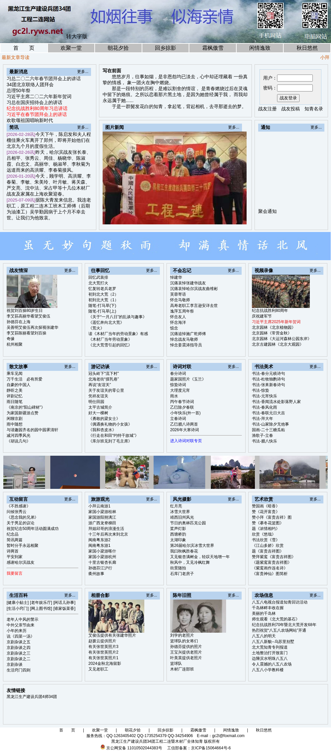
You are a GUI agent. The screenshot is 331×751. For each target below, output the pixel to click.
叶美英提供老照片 (186, 658)
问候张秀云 (16, 511)
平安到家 (15, 556)
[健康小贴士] (18, 602)
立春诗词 (178, 418)
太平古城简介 (100, 407)
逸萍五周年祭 (182, 311)
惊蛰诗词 (178, 384)
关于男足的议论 (20, 523)
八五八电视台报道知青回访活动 (279, 602)
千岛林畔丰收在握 (268, 608)
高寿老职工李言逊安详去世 (194, 305)
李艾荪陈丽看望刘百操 (26, 333)
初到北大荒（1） (103, 300)
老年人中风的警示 (22, 619)
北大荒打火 (98, 283)
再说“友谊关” (99, 384)
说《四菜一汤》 (20, 636)
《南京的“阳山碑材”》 (26, 407)
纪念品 (13, 534)
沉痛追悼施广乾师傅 (188, 333)
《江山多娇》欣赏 (268, 545)
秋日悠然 (307, 48)
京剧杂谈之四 (18, 647)
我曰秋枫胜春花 (184, 551)
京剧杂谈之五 (18, 642)
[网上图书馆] (41, 608)
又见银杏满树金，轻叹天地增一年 (200, 556)
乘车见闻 (15, 373)
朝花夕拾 (118, 48)
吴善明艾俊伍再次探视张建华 (32, 327)
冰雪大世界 (180, 511)
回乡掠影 (165, 48)
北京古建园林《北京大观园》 (278, 344)
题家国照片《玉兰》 (188, 379)
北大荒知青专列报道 (270, 647)
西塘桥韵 (178, 534)
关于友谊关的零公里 (106, 390)
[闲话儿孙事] (64, 602)
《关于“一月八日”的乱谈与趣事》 (117, 317)
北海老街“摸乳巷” (103, 379)
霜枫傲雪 (212, 48)
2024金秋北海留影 (104, 663)
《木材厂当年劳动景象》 (110, 339)
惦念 (174, 328)
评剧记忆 (15, 396)
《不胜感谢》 (18, 506)
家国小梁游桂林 (102, 511)
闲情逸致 (259, 48)
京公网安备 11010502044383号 (134, 748)
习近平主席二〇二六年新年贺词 (39, 96)
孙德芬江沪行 (100, 568)
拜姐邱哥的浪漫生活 (106, 528)
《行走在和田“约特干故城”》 (113, 435)
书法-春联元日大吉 (268, 413)
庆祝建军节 (262, 316)
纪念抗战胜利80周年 (270, 310)
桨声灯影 (178, 528)
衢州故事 (96, 573)
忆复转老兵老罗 (102, 288)
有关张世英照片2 (103, 652)
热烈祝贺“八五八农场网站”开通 (279, 630)
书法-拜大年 (262, 418)
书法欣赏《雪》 (266, 540)
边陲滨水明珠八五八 (270, 658)
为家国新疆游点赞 (22, 413)
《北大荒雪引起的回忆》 (110, 345)
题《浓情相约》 (266, 528)
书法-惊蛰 (260, 390)
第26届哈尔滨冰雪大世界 (192, 545)
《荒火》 (96, 328)
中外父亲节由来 (20, 625)
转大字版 (76, 36)
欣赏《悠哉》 (264, 534)
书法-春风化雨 (264, 407)
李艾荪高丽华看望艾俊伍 (28, 316)
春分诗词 (178, 373)
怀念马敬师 (180, 300)
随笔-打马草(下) (102, 305)
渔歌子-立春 (262, 435)
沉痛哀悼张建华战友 (188, 283)
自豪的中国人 (18, 384)
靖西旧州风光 (182, 517)
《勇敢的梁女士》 (104, 418)
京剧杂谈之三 (18, 653)
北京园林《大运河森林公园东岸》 (281, 338)
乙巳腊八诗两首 (184, 424)
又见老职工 (98, 669)
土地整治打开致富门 (270, 653)
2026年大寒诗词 (184, 430)
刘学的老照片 (182, 635)
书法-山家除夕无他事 (270, 424)
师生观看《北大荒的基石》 (276, 619)
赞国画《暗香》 (266, 506)
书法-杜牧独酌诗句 (268, 379)
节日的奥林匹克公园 (188, 523)
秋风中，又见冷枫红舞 (190, 562)
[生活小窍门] (18, 608)
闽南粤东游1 (99, 545)
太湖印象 (178, 540)
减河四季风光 (18, 435)
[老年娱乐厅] (41, 602)
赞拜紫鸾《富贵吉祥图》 (274, 556)
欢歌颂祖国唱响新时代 (30, 120)
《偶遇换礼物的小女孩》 (110, 424)
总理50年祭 (18, 90)
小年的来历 (16, 630)
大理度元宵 (180, 390)
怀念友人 (178, 317)
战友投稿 (290, 108)
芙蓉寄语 (178, 294)
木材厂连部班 (182, 669)
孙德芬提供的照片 (186, 646)
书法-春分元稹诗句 (268, 373)
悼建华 (176, 277)
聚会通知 (267, 213)
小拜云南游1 (99, 506)
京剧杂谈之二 (18, 659)
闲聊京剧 (15, 418)
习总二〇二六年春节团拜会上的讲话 (44, 78)
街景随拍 (178, 568)
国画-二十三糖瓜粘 (268, 430)
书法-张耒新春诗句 (268, 384)
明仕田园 (96, 401)
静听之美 (15, 390)
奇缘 (11, 338)
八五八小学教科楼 (268, 669)
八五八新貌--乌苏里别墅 (273, 641)
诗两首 (13, 551)
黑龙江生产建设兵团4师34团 (32, 696)
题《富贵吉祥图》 (268, 551)
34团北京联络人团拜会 (30, 84)
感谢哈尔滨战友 (20, 562)
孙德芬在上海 (18, 321)
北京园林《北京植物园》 (274, 327)
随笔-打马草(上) (102, 311)
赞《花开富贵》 (266, 511)
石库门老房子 (182, 573)
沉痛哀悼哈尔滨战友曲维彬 (194, 288)
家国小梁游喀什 (102, 551)
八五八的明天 (264, 636)
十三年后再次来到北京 (108, 534)
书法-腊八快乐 (264, 441)
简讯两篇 (15, 540)
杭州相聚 (15, 344)
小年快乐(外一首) (185, 413)
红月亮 (176, 506)
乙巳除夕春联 (182, 407)
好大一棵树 (98, 413)
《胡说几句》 (18, 441)
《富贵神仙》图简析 (270, 573)
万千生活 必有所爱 (24, 379)
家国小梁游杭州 (102, 556)
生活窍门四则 (18, 670)
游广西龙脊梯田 (102, 523)
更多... (82, 71)
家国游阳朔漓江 (102, 517)
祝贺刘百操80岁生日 (25, 310)
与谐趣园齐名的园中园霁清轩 (32, 430)
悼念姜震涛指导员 (186, 345)
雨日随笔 (15, 401)
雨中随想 (15, 424)
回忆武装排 (98, 277)
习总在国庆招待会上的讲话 (34, 102)
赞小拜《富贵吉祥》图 (272, 517)
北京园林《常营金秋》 (272, 333)
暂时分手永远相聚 (22, 545)
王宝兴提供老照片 (186, 652)
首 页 (23, 48)
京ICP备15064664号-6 (211, 748)
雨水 (174, 396)
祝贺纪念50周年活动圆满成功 (33, 528)
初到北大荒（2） (103, 294)
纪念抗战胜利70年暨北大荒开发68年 (284, 624)
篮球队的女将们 (184, 641)
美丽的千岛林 (264, 613)
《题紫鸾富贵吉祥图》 (272, 562)
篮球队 (176, 663)
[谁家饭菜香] (64, 608)
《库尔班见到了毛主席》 (110, 441)
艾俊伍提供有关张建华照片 (112, 635)
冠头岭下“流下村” (103, 373)
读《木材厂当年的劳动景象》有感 (118, 333)
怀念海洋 (178, 322)
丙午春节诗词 (182, 401)
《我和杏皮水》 (102, 430)
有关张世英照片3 (103, 646)
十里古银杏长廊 (102, 562)
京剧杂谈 (15, 664)
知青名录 (314, 108)
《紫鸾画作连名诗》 (270, 568)
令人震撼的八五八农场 (272, 664)
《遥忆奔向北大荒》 (106, 322)
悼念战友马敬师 (184, 339)
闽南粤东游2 (99, 540)
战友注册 (267, 108)
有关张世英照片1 (103, 658)
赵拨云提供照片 (102, 641)
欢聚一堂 (71, 48)
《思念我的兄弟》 (22, 517)
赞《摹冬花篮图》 (268, 523)
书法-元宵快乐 (264, 396)
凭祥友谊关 (98, 396)
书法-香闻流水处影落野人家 (276, 401)
